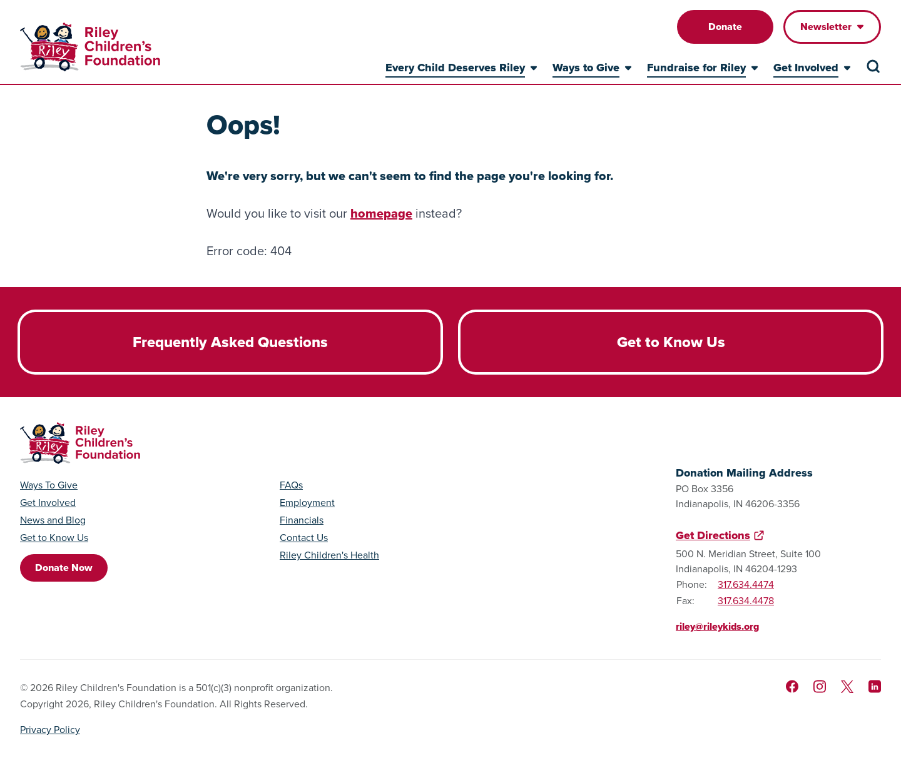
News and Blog (53, 520)
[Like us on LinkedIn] (874, 686)
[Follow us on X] (847, 686)
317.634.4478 (746, 601)
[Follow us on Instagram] (819, 686)
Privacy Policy (50, 729)
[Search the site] (873, 66)
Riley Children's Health (329, 555)
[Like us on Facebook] (792, 686)
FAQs (291, 485)
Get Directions (713, 535)
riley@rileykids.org (717, 626)
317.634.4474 (746, 584)
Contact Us (304, 538)
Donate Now (64, 567)
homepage (381, 213)
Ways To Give (49, 485)
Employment (307, 503)
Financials (301, 520)
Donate (725, 26)
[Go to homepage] (90, 47)
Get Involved (48, 503)
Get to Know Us (54, 538)
